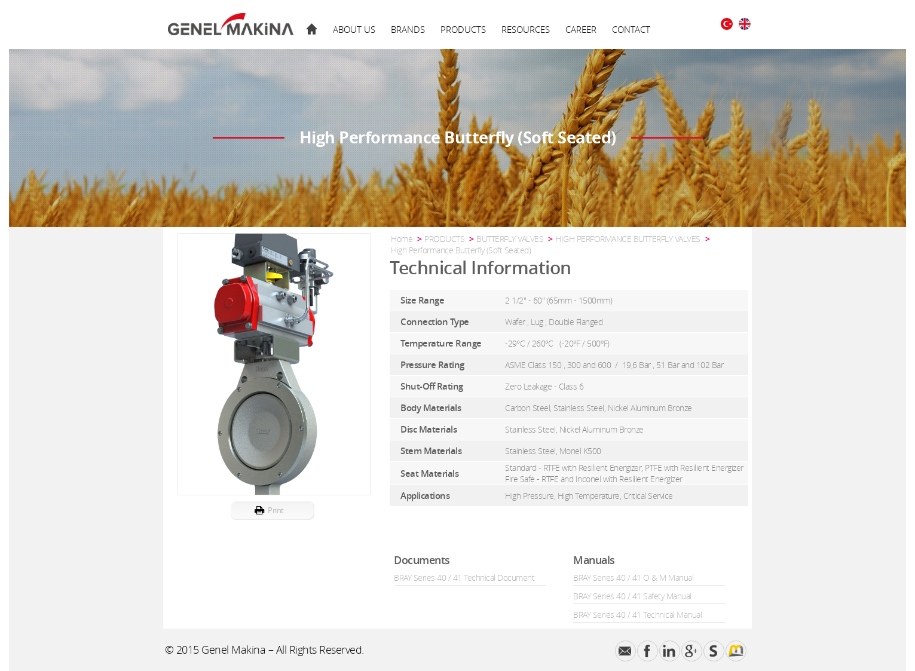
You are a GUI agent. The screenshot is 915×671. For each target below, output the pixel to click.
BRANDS (408, 29)
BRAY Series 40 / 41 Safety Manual (632, 596)
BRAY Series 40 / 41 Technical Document (464, 577)
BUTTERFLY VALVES (509, 238)
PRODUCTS (463, 29)
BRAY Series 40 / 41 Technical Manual (637, 614)
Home (401, 238)
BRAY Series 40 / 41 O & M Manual (633, 577)
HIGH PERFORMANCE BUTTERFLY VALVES (627, 238)
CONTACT (631, 29)
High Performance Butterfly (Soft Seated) (461, 250)
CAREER (580, 29)
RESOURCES (525, 29)
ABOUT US (354, 29)
